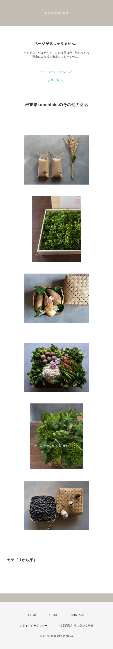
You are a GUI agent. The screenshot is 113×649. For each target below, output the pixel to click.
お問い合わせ (56, 80)
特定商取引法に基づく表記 (77, 625)
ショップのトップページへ (56, 71)
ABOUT (54, 615)
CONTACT (78, 615)
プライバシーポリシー (33, 625)
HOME (32, 615)
